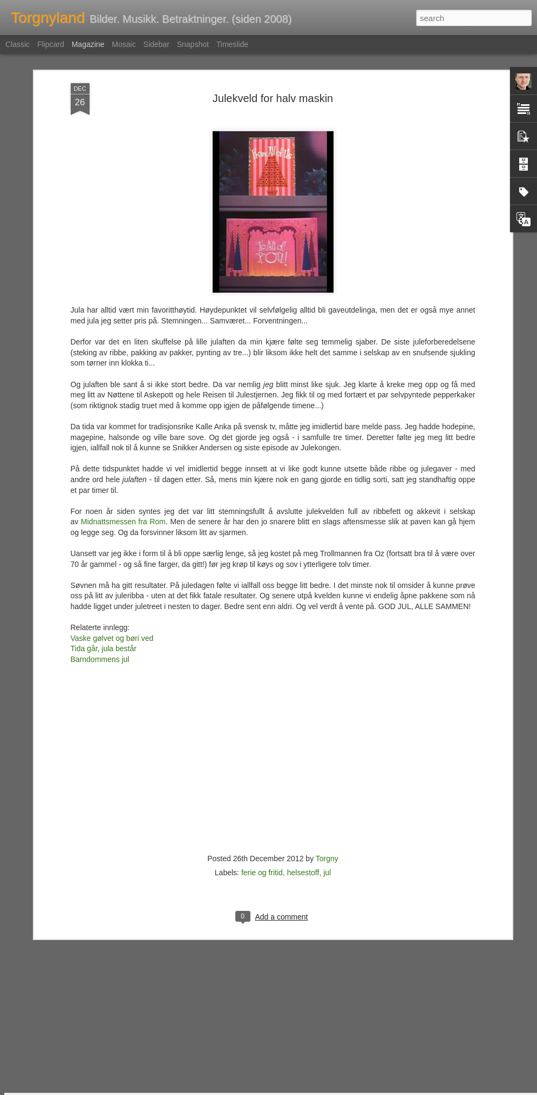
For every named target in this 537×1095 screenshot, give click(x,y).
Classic (17, 44)
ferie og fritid (262, 794)
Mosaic (123, 44)
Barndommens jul (100, 581)
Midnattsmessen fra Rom (123, 443)
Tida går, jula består (104, 570)
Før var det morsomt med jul (221, 960)
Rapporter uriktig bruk (336, 1089)
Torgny (327, 780)
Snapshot (193, 44)
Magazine (88, 44)
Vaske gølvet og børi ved (112, 560)
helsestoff (303, 794)
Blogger (294, 1089)
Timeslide (232, 44)
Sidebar (156, 44)
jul (327, 794)
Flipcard (50, 44)
